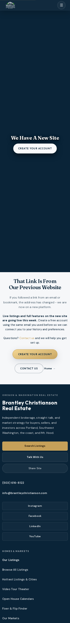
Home (48, 368)
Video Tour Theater (15, 589)
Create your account (35, 148)
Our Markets (10, 618)
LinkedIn (35, 526)
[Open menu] (61, 5)
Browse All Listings (15, 570)
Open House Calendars (18, 599)
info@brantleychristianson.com (24, 493)
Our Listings (10, 560)
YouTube (35, 536)
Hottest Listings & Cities (19, 579)
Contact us (27, 338)
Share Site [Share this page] (35, 468)
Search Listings (34, 445)
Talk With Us (35, 457)
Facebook (35, 516)
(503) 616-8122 (13, 483)
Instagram (35, 505)
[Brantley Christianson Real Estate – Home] (10, 5)
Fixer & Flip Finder (14, 608)
